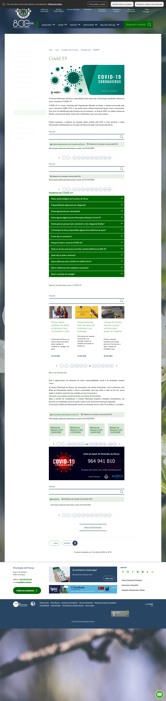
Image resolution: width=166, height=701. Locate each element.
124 (77, 444)
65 (92, 158)
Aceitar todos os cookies (122, 4)
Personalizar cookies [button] (97, 4)
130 (104, 444)
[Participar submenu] (96, 25)
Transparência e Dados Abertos (73, 605)
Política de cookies (55, 4)
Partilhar (67, 543)
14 (85, 366)
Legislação (56, 499)
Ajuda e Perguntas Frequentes (132, 580)
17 (98, 366)
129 (99, 444)
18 (103, 366)
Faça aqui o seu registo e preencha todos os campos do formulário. (75, 396)
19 (107, 366)
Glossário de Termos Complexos (105, 603)
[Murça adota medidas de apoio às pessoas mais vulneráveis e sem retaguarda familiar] (60, 333)
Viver (60, 25)
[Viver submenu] (65, 25)
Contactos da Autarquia (69, 603)
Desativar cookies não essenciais (149, 4)
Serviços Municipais (86, 603)
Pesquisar (52, 131)
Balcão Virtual (108, 25)
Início (51, 50)
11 (72, 366)
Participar (88, 25)
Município (46, 25)
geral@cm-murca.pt (24, 582)
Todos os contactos (25, 590)
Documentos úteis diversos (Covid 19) (66, 414)
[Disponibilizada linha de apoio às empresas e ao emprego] (86, 333)
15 (92, 515)
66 (96, 158)
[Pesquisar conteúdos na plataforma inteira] (150, 23)
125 (82, 444)
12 (77, 366)
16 (94, 366)
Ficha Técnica (55, 603)
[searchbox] (138, 24)
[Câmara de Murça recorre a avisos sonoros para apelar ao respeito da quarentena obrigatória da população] (112, 333)
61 (74, 158)
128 (95, 444)
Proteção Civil (85, 50)
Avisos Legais (89, 605)
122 (69, 444)
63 (83, 158)
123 (73, 444)
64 (88, 158)
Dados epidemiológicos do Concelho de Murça (69, 144)
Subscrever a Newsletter (130, 585)
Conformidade (56, 605)
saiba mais (109, 578)
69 (109, 158)
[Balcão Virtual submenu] (118, 25)
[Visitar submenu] (79, 25)
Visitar (73, 25)
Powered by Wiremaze (149, 605)
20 (112, 366)
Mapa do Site (44, 603)
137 (114, 444)
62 (79, 158)
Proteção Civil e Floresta (70, 50)
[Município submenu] (53, 25)
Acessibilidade (44, 605)
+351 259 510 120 (25, 579)
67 (101, 158)
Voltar (55, 543)
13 (81, 366)
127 (91, 444)
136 (110, 444)
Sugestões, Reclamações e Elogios (133, 590)
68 (105, 158)
